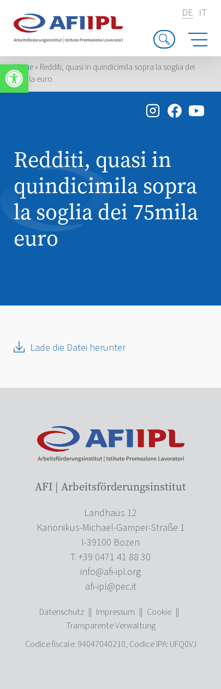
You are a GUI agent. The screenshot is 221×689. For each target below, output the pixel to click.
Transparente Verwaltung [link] (111, 626)
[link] (14, 78)
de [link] (187, 13)
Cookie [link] (159, 612)
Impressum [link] (115, 612)
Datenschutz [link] (61, 612)
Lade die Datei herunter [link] (78, 348)
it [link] (203, 13)
